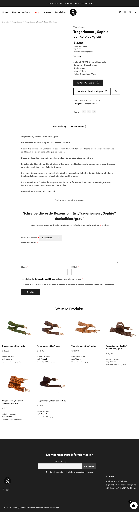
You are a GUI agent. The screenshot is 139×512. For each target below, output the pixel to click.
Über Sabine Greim (21, 12)
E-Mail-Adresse (60, 462)
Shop (36, 12)
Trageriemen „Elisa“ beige (83, 346)
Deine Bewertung (30, 237)
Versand (80, 49)
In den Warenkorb (89, 83)
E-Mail (75, 267)
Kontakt (47, 12)
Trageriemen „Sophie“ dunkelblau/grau (116, 347)
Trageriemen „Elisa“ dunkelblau (51, 400)
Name (24, 267)
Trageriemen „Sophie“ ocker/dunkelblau (12, 402)
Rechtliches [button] (60, 12)
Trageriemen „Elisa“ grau (48, 346)
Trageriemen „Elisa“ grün (13, 346)
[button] (117, 91)
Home (5, 12)
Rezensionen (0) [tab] (78, 126)
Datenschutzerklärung (45, 279)
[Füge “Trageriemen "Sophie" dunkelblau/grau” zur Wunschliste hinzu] (92, 91)
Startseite (5, 22)
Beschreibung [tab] (59, 126)
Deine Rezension (29, 242)
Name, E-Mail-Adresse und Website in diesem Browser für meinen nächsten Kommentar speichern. (69, 284)
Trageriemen (17, 22)
